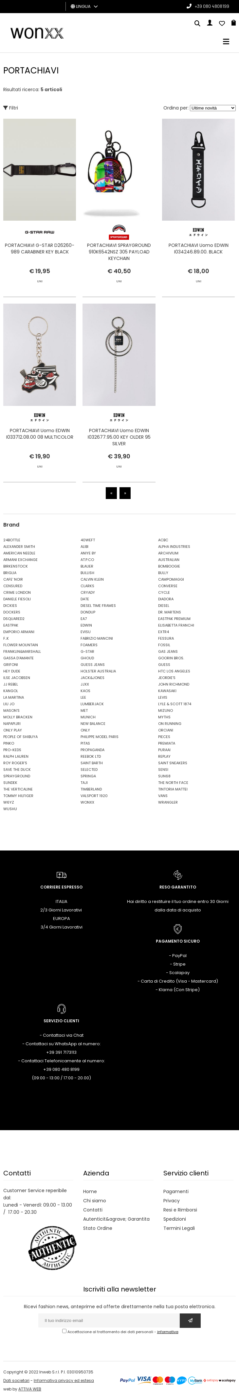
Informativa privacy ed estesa (64, 1380)
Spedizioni (174, 1219)
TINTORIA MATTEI (173, 789)
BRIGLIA (9, 572)
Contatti (92, 1210)
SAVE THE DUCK (17, 769)
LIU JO (8, 704)
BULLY (163, 572)
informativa (167, 1331)
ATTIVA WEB (29, 1389)
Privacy (171, 1200)
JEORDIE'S (166, 677)
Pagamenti (176, 1191)
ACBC (163, 540)
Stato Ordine (97, 1228)
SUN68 (164, 776)
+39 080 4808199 (212, 6)
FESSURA (166, 638)
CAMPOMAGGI (171, 579)
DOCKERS (11, 612)
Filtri (10, 108)
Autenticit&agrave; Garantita (116, 1219)
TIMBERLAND (91, 789)
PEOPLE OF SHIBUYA (20, 736)
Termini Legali (179, 1228)
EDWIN (86, 625)
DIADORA (166, 599)
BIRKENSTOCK (15, 566)
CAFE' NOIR (13, 579)
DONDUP (88, 612)
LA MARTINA (13, 697)
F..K (6, 638)
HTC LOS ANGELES (174, 671)
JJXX (85, 684)
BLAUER (87, 566)
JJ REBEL (10, 684)
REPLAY (164, 756)
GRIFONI (10, 664)
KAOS (85, 690)
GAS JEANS (168, 651)
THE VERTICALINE (18, 789)
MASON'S (11, 710)
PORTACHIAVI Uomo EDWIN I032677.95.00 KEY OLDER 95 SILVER (119, 458)
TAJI (84, 782)
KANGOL (10, 690)
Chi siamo (94, 1200)
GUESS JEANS (93, 664)
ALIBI (84, 546)
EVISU (86, 631)
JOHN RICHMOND (173, 684)
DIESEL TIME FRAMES (98, 605)
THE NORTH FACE (173, 782)
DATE (85, 599)
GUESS (164, 664)
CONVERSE (167, 586)
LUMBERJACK (92, 704)
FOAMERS (89, 645)
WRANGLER (168, 802)
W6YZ (8, 802)
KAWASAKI (167, 690)
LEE (83, 697)
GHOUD (87, 658)
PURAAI (164, 749)
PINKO (8, 743)
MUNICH (88, 717)
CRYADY (88, 592)
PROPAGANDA (92, 749)
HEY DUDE (11, 671)
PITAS (85, 743)
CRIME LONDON (17, 592)
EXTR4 (163, 631)
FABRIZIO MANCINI (97, 638)
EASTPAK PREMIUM (174, 618)
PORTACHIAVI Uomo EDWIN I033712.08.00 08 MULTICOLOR (39, 454)
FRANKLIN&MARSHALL (22, 651)
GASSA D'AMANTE (18, 658)
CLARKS (87, 586)
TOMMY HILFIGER (18, 795)
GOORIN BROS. (171, 658)
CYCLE (164, 592)
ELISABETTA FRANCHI (176, 625)
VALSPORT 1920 (94, 795)
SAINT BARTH (92, 763)
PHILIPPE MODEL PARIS (100, 736)
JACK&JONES (92, 677)
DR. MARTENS (169, 612)
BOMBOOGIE (169, 566)
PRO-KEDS (12, 749)
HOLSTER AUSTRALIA (98, 671)
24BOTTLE (11, 540)
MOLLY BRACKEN (17, 717)
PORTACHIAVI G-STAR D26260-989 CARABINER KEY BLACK (39, 248)
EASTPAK (10, 625)
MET (84, 710)
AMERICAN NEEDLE (19, 553)
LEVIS (162, 697)
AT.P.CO (87, 559)
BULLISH (87, 572)
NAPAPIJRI (12, 723)
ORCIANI (165, 730)
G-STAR (87, 651)
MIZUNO (165, 710)
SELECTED (89, 769)
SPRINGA (88, 776)
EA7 (84, 618)
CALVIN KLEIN (92, 579)
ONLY (85, 730)
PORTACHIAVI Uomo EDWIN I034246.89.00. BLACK (199, 248)
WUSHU (10, 808)
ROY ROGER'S (15, 763)
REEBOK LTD (91, 756)
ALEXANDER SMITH (19, 546)
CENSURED (12, 586)
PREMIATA (166, 743)
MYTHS (164, 717)
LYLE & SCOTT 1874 (174, 704)
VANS (163, 795)
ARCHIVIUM (168, 553)
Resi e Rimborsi (180, 1210)
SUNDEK (10, 782)
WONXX (87, 802)
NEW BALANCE (93, 723)
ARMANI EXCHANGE (20, 559)
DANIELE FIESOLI (17, 599)
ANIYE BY (88, 553)
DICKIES (10, 605)
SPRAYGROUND (16, 776)
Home (90, 1191)
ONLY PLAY (12, 730)
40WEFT (88, 540)
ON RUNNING (169, 723)
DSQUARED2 (14, 618)
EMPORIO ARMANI (18, 631)
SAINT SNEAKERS (172, 763)
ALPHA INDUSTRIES (174, 546)
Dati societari (16, 1380)
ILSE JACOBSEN (16, 677)
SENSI (163, 769)
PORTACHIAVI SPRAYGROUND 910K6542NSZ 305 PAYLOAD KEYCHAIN (119, 252)
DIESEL (163, 605)
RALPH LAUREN (15, 756)
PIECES (164, 736)
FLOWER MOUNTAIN (20, 645)
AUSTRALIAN (168, 559)
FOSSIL (164, 645)
